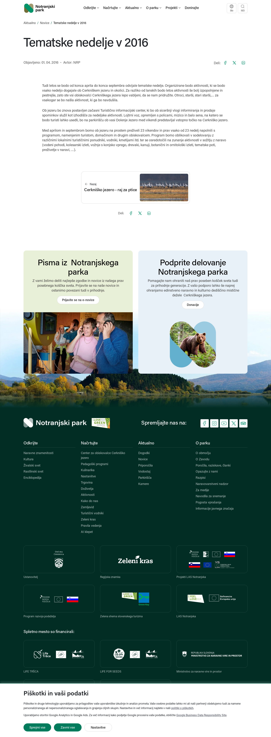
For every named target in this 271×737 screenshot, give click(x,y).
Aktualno (30, 23)
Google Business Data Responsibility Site (201, 715)
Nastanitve (88, 476)
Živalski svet (32, 465)
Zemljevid (87, 507)
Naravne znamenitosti (38, 453)
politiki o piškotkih (182, 708)
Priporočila (145, 465)
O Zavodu (202, 459)
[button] (91, 8)
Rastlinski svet (33, 471)
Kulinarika (88, 470)
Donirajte (192, 8)
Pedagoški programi (94, 464)
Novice (44, 23)
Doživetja (87, 489)
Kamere (143, 484)
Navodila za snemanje (211, 496)
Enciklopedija (32, 478)
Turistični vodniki (92, 513)
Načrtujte (89, 443)
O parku (203, 443)
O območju (203, 453)
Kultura (29, 459)
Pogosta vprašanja (208, 502)
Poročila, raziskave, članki (213, 465)
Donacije (193, 305)
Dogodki (144, 453)
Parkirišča (145, 478)
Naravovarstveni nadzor (212, 484)
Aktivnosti (88, 495)
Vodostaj (144, 471)
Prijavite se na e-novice (78, 300)
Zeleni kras (88, 519)
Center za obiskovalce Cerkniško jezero (103, 456)
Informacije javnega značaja (215, 508)
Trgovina (87, 482)
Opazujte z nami (207, 471)
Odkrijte (31, 443)
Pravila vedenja (91, 526)
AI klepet (87, 532)
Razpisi (200, 478)
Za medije (202, 490)
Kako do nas (89, 501)
